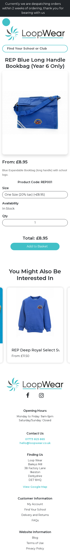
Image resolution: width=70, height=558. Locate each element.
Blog (35, 537)
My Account (35, 504)
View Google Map (35, 487)
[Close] (66, 8)
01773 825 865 (35, 439)
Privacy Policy (35, 548)
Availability (10, 203)
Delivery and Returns (35, 515)
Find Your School (35, 509)
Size (5, 188)
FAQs (35, 520)
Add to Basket (35, 246)
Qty (5, 216)
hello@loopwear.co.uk (35, 443)
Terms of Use (35, 543)
